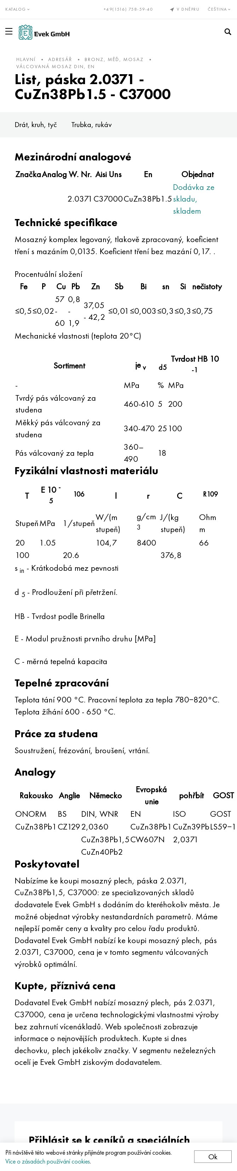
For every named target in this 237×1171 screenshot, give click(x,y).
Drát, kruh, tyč (36, 124)
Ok (213, 1156)
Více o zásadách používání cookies (47, 1161)
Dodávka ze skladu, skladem (193, 198)
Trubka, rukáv (91, 124)
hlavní (26, 59)
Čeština (220, 9)
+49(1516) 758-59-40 (128, 9)
